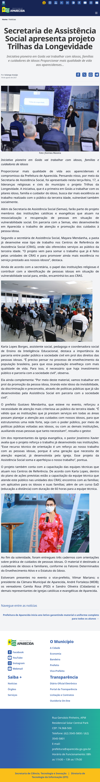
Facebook (18, 652)
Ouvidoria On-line (60, 700)
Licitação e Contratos (62, 695)
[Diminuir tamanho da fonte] (61, 2)
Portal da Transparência (63, 689)
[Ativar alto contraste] (73, 2)
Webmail (18, 668)
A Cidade (55, 647)
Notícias (12, 19)
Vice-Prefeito (57, 670)
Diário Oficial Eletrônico (63, 683)
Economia (55, 653)
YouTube (18, 657)
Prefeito (54, 665)
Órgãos (12, 689)
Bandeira (55, 659)
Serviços (12, 695)
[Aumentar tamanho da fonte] (67, 2)
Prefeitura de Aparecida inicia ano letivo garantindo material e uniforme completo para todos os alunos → (51, 616)
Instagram (19, 663)
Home (4, 19)
